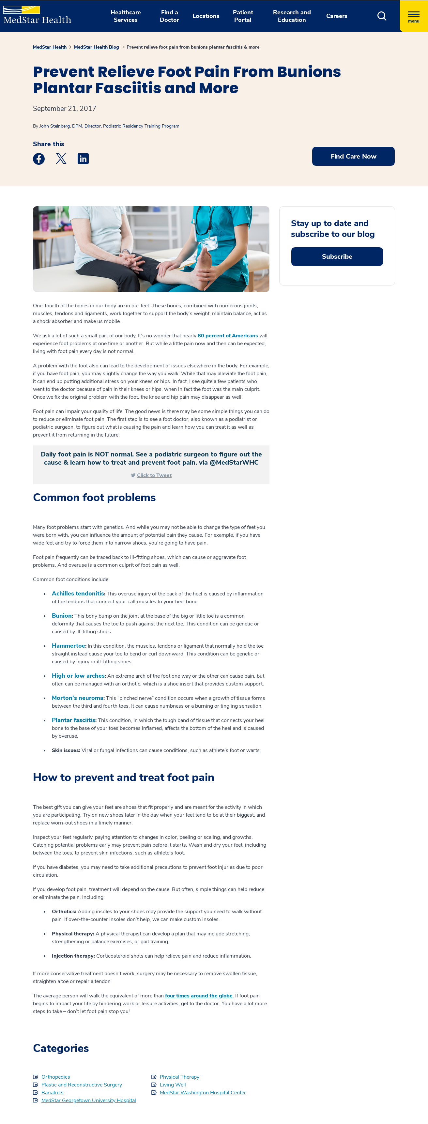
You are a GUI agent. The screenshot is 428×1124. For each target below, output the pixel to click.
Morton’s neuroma (77, 698)
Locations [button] (206, 16)
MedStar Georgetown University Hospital (88, 1100)
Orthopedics (55, 1077)
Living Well (173, 1084)
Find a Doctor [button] (169, 16)
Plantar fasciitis (73, 720)
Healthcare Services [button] (126, 16)
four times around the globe (199, 995)
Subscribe (337, 256)
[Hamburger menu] (414, 16)
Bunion (62, 616)
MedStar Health (50, 47)
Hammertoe (68, 646)
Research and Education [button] (292, 16)
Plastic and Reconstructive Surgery (81, 1084)
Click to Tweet (154, 475)
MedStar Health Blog (96, 47)
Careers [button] (336, 16)
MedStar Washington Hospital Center (203, 1092)
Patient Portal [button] (243, 16)
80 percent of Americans (228, 335)
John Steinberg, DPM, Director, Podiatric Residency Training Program (109, 126)
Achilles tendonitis (78, 593)
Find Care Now (353, 156)
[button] (382, 16)
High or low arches (78, 676)
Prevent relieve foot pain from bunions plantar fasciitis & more (193, 47)
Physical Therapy (179, 1077)
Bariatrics (52, 1092)
